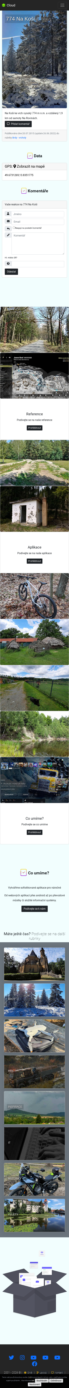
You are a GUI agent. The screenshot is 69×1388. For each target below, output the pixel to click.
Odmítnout (56, 1380)
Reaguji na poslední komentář (27, 228)
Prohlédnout (34, 427)
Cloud (8, 5)
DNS (28, 1372)
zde (33, 1380)
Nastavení (34, 1384)
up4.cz (42, 1372)
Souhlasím (41, 1380)
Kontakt (57, 1372)
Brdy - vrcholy (19, 137)
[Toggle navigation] (62, 5)
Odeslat (11, 271)
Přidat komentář (18, 123)
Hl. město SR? (11, 258)
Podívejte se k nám (35, 908)
